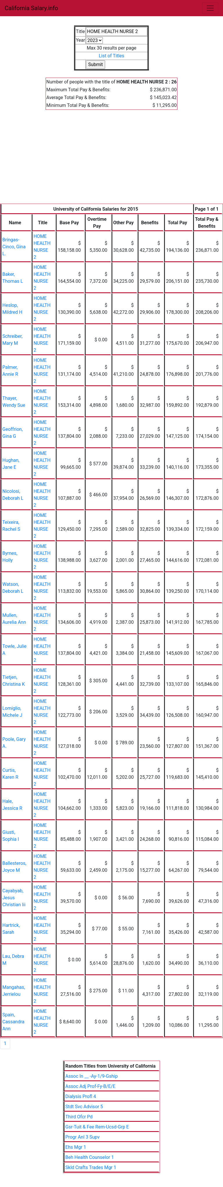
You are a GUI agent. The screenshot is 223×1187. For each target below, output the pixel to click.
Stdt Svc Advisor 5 (84, 1106)
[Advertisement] (111, 160)
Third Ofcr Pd (79, 1116)
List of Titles (111, 56)
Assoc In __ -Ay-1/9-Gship (91, 1076)
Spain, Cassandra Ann (13, 1021)
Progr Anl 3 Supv (82, 1137)
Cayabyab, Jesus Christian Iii (14, 897)
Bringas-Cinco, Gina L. (14, 246)
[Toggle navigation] (210, 8)
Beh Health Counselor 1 (89, 1157)
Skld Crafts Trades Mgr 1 (90, 1167)
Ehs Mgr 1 (75, 1147)
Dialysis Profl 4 (80, 1096)
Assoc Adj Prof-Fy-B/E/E (90, 1086)
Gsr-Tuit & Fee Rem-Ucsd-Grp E (97, 1127)
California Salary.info (31, 8)
